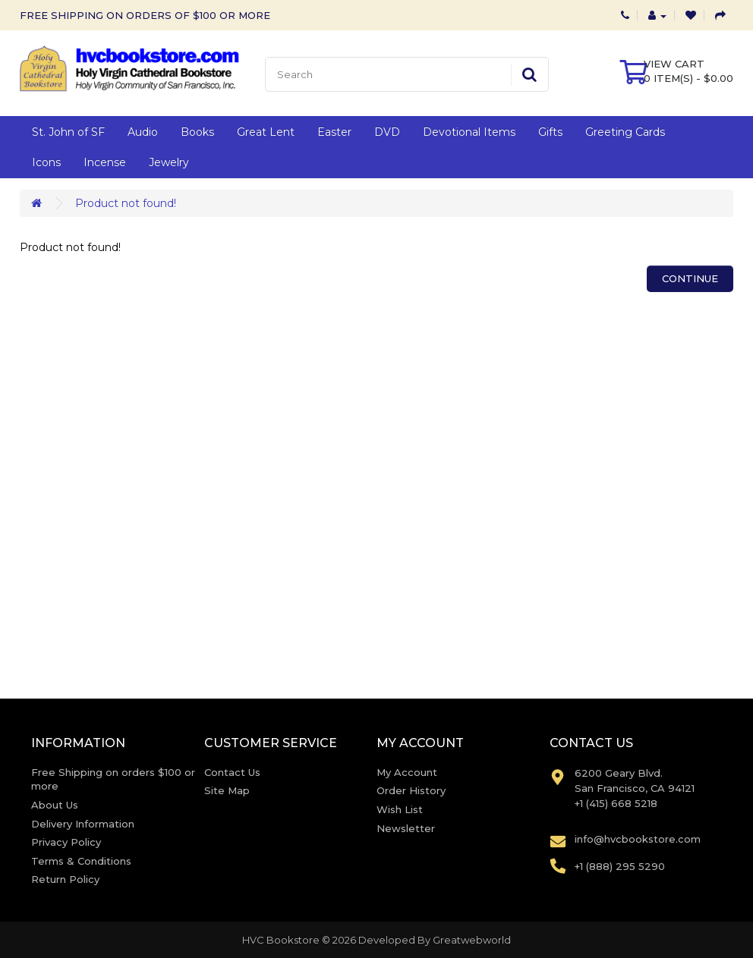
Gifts (550, 132)
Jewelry (169, 162)
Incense (104, 162)
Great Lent (266, 132)
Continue (690, 278)
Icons (46, 162)
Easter (334, 132)
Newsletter (405, 828)
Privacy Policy (66, 842)
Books (197, 132)
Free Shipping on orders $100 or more (113, 779)
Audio (143, 132)
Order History (411, 790)
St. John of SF (68, 132)
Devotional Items (469, 132)
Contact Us (232, 772)
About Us (54, 805)
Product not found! (125, 203)
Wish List (399, 809)
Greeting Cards (625, 132)
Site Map (227, 790)
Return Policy (65, 879)
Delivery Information (82, 824)
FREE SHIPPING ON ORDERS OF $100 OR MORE (145, 15)
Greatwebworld (472, 940)
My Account (406, 772)
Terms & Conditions (81, 861)
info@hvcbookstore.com (638, 839)
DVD (387, 132)
